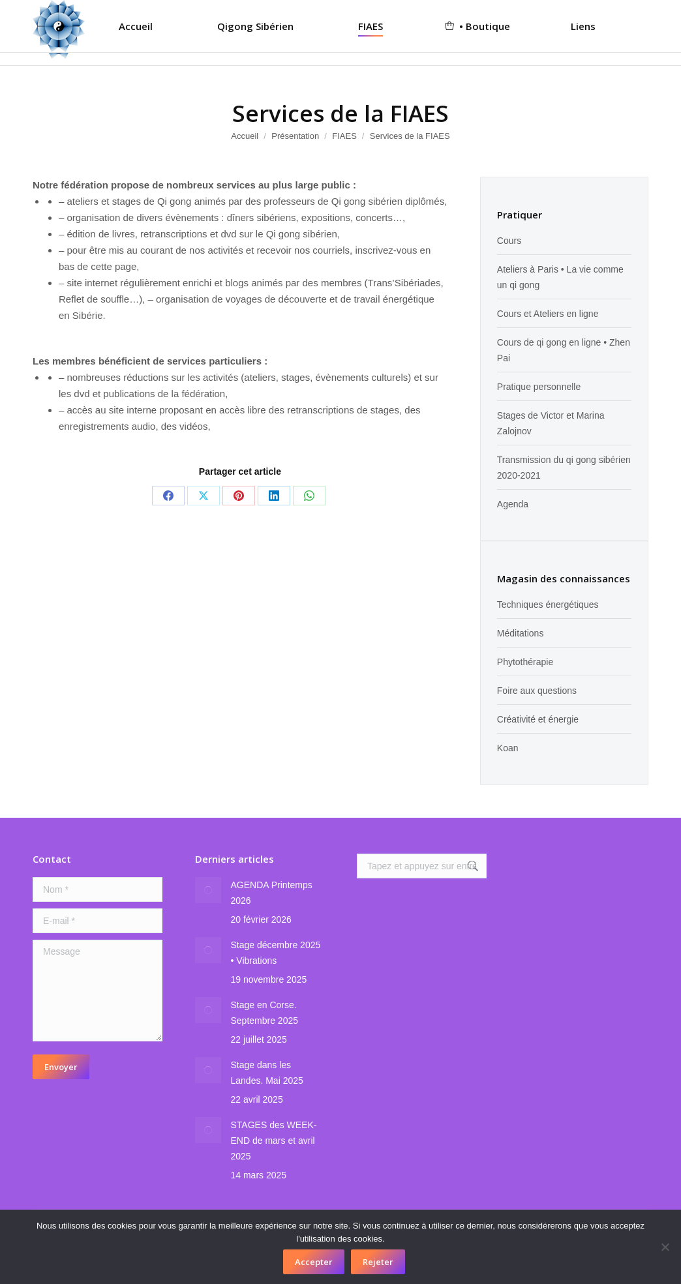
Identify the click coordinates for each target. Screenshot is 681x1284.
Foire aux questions (537, 690)
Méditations (520, 633)
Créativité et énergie (538, 719)
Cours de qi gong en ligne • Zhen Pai (563, 350)
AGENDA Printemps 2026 (271, 893)
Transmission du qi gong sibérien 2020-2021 (564, 468)
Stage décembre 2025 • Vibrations (276, 953)
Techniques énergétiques (548, 604)
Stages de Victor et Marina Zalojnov (551, 423)
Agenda (512, 504)
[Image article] (208, 890)
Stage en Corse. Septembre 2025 (265, 1013)
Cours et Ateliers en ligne (548, 313)
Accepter (314, 1262)
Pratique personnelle (539, 386)
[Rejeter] (664, 1246)
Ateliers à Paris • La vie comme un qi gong (560, 277)
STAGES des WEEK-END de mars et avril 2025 (274, 1140)
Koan (508, 748)
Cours (509, 240)
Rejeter (378, 1262)
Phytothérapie (525, 662)
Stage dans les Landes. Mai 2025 (267, 1073)
